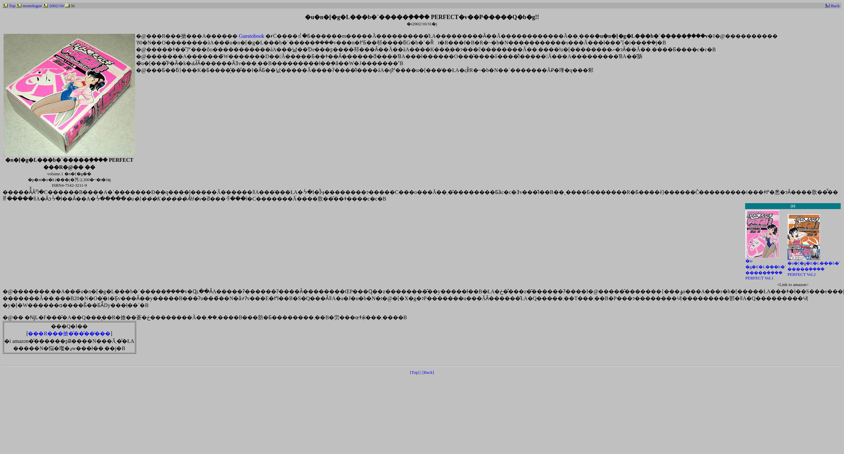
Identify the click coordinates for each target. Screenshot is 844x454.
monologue (29, 5)
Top (9, 5)
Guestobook (251, 36)
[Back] (428, 372)
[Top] (415, 372)
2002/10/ (53, 5)
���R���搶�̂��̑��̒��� (69, 333)
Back (832, 5)
